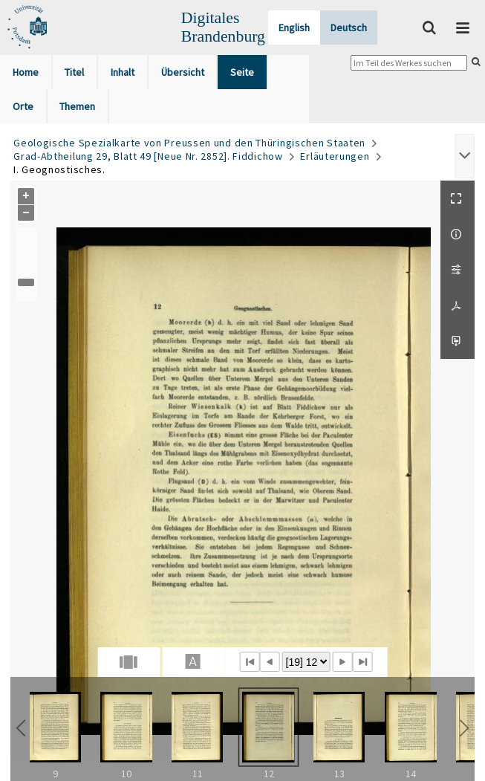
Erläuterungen (334, 156)
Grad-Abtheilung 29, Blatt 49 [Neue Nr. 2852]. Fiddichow (148, 156)
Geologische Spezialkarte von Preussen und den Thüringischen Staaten (189, 142)
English (294, 27)
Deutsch (349, 27)
